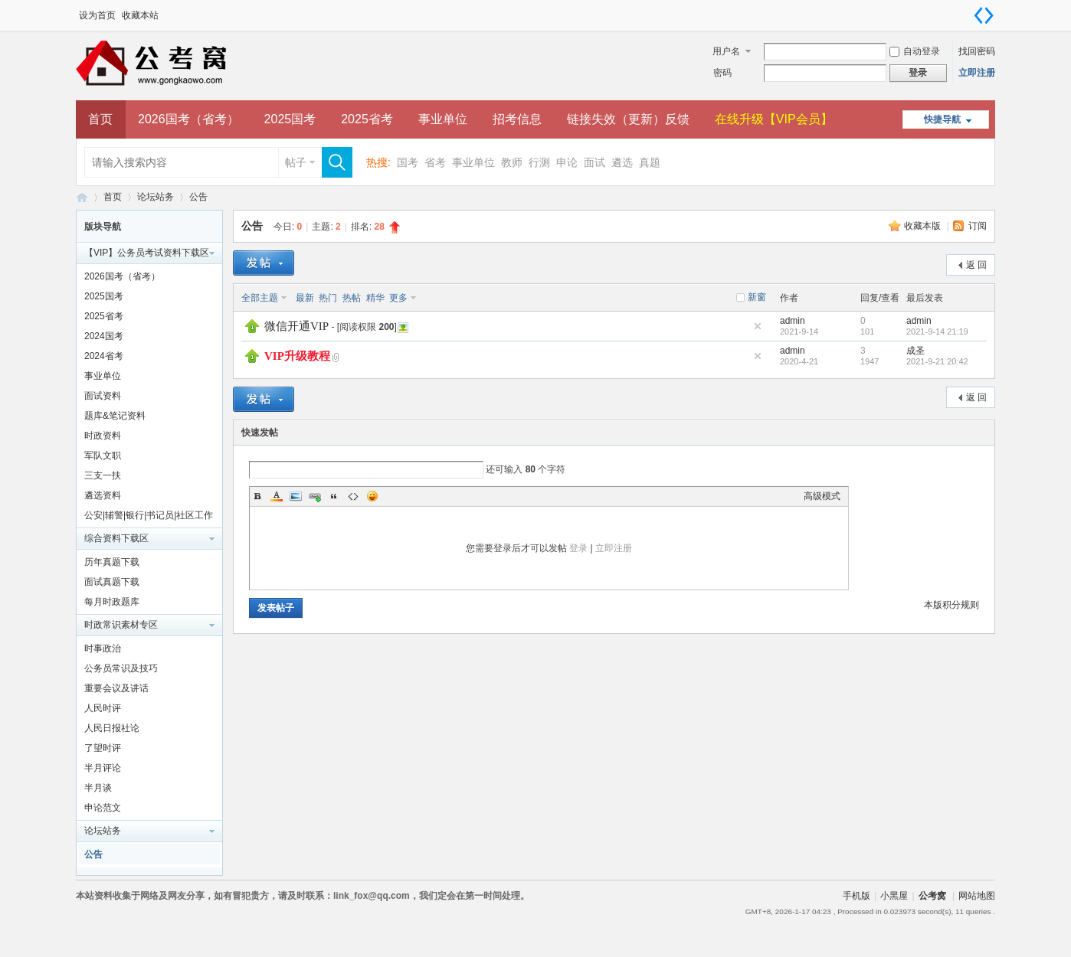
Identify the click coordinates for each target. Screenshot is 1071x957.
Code (353, 496)
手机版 (856, 895)
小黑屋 (894, 895)
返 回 (976, 265)
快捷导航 (942, 119)
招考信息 (517, 119)
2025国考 (290, 119)
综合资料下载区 (116, 538)
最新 (305, 297)
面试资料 (102, 395)
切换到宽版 (983, 15)
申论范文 (102, 807)
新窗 (757, 297)
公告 (198, 196)
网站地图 (976, 895)
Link (315, 496)
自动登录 (914, 51)
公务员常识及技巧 (121, 668)
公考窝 (932, 895)
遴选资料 (102, 495)
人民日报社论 (111, 728)
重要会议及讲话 (116, 688)
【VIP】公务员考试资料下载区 (146, 252)
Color (276, 496)
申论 (567, 162)
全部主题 (259, 297)
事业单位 (442, 119)
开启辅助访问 (968, 11)
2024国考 (103, 336)
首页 (100, 119)
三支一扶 (102, 475)
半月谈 (98, 787)
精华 (375, 297)
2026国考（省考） (188, 119)
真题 (649, 162)
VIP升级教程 (297, 356)
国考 (407, 162)
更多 (398, 297)
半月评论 (102, 768)
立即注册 (976, 72)
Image (295, 496)
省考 (435, 162)
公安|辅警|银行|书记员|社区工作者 (148, 517)
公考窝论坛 (82, 197)
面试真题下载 (111, 581)
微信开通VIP (296, 326)
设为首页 (97, 15)
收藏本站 (140, 15)
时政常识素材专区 (121, 624)
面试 (594, 162)
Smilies (372, 496)
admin (792, 320)
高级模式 (822, 496)
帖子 (295, 162)
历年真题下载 (111, 562)
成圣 (915, 350)
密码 (722, 72)
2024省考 (103, 356)
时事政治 (102, 648)
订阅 (977, 225)
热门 (328, 297)
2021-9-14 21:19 (937, 331)
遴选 (622, 162)
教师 (511, 162)
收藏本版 (923, 225)
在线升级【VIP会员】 (774, 119)
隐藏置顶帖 (757, 326)
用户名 (726, 51)
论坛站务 (155, 196)
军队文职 (102, 455)
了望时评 (102, 748)
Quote (334, 496)
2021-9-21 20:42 (937, 361)
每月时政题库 (111, 601)
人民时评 (102, 708)
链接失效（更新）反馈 (628, 119)
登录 (578, 548)
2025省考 (367, 119)
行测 (539, 162)
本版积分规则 (951, 604)
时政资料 (102, 435)
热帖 (351, 297)
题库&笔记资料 (115, 415)
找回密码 (976, 51)
